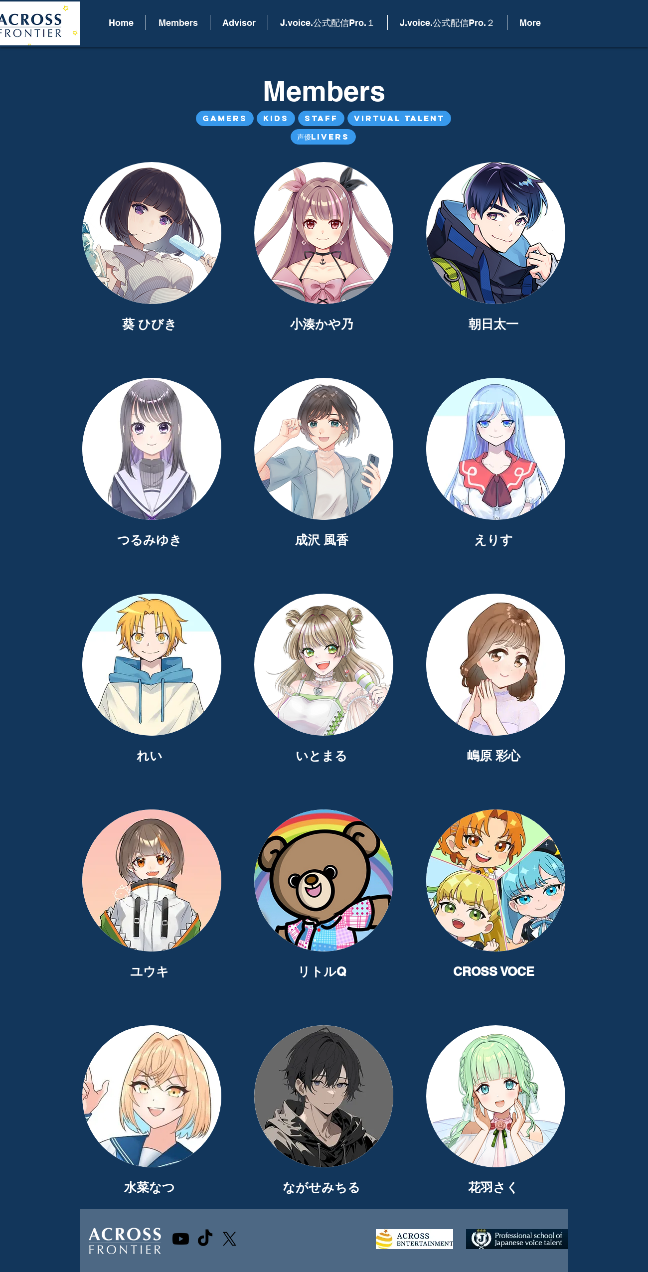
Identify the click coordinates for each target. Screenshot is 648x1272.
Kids (276, 118)
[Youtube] (180, 1239)
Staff (321, 118)
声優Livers (323, 137)
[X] (229, 1239)
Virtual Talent (399, 118)
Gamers (224, 118)
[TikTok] (205, 1239)
